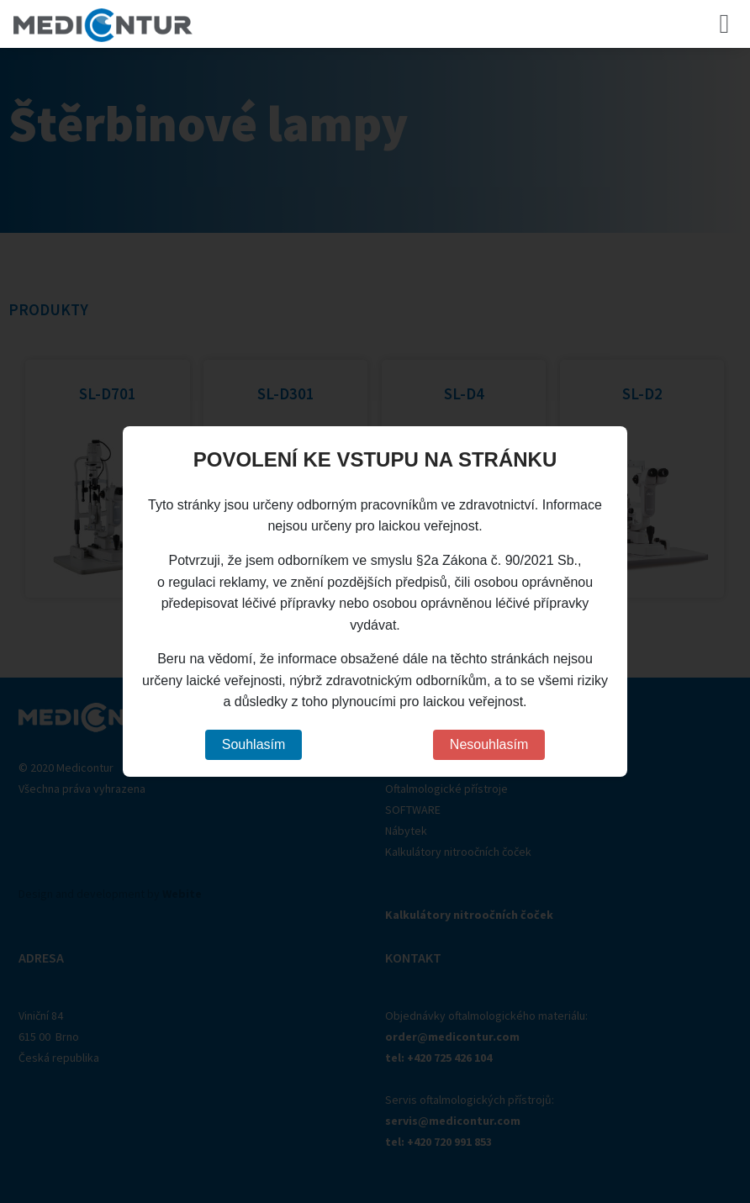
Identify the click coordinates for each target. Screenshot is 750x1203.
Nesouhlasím (489, 744)
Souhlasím (254, 744)
